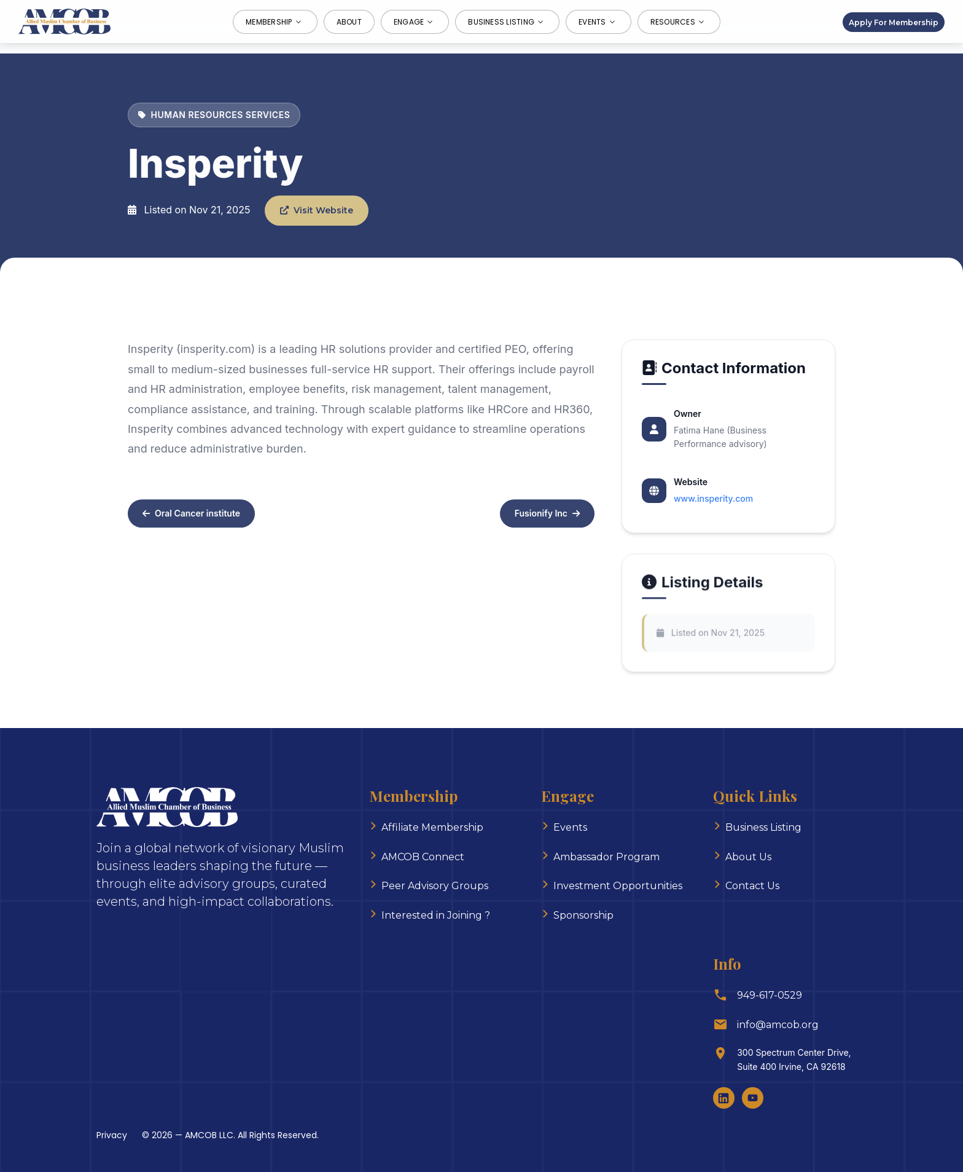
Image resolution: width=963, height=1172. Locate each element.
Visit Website (316, 210)
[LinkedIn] (724, 1098)
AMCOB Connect (422, 857)
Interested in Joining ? (435, 915)
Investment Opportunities (617, 886)
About (349, 22)
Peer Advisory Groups (434, 886)
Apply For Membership (893, 21)
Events (598, 21)
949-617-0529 (769, 995)
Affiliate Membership (432, 827)
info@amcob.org (778, 1025)
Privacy (111, 1135)
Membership (275, 21)
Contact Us (752, 886)
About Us (748, 857)
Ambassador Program (606, 857)
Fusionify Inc (547, 517)
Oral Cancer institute (191, 517)
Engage (415, 21)
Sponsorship (583, 915)
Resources (679, 21)
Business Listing (507, 21)
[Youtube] (752, 1098)
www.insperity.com (713, 498)
